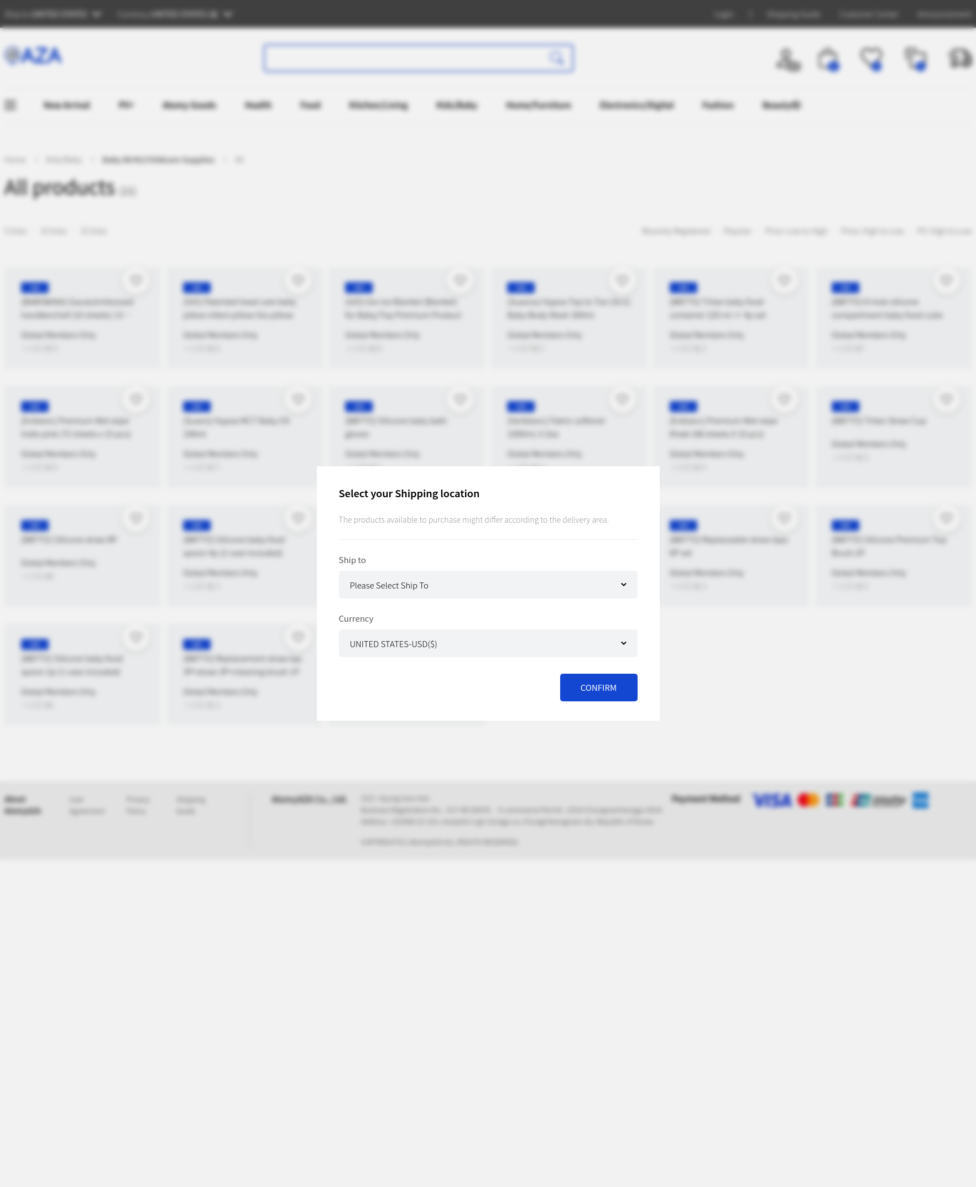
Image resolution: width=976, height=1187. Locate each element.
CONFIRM (599, 687)
